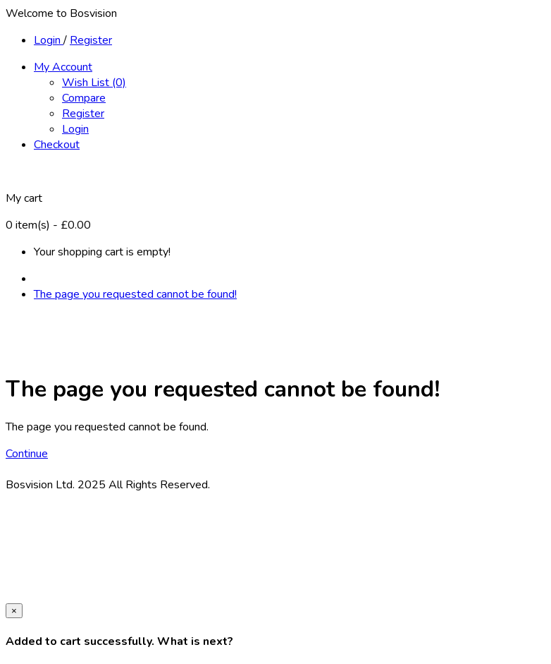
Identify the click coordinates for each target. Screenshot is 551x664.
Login (48, 40)
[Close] (14, 610)
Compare (84, 98)
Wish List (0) (94, 82)
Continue (27, 453)
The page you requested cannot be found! (135, 294)
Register (91, 40)
